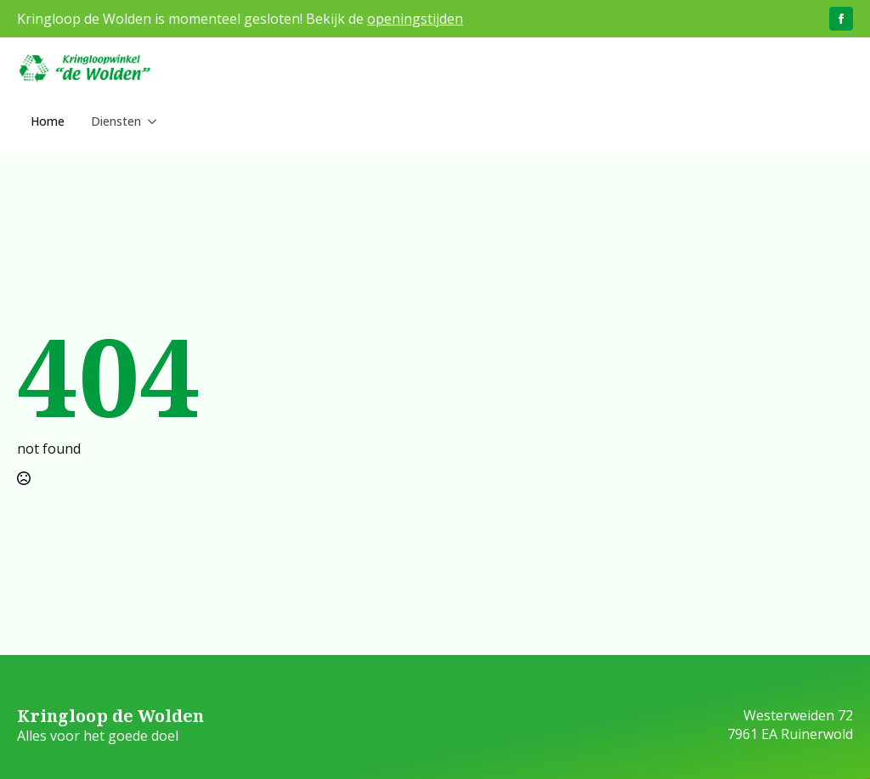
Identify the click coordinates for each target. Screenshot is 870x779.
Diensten (103, 121)
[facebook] (841, 19)
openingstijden (415, 18)
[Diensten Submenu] (142, 121)
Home (48, 121)
